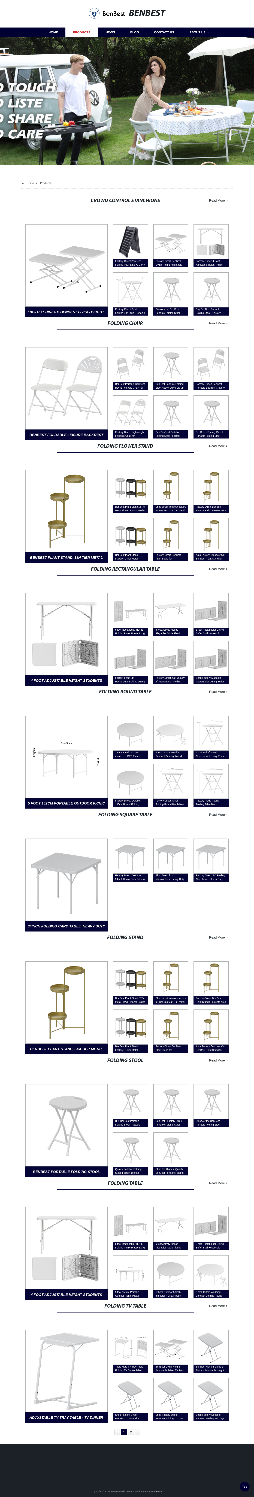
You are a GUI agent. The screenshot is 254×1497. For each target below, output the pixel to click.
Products (81, 54)
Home (53, 54)
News (110, 54)
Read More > (208, 200)
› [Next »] (137, 1432)
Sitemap (158, 1491)
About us (197, 54)
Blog (134, 54)
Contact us (164, 54)
